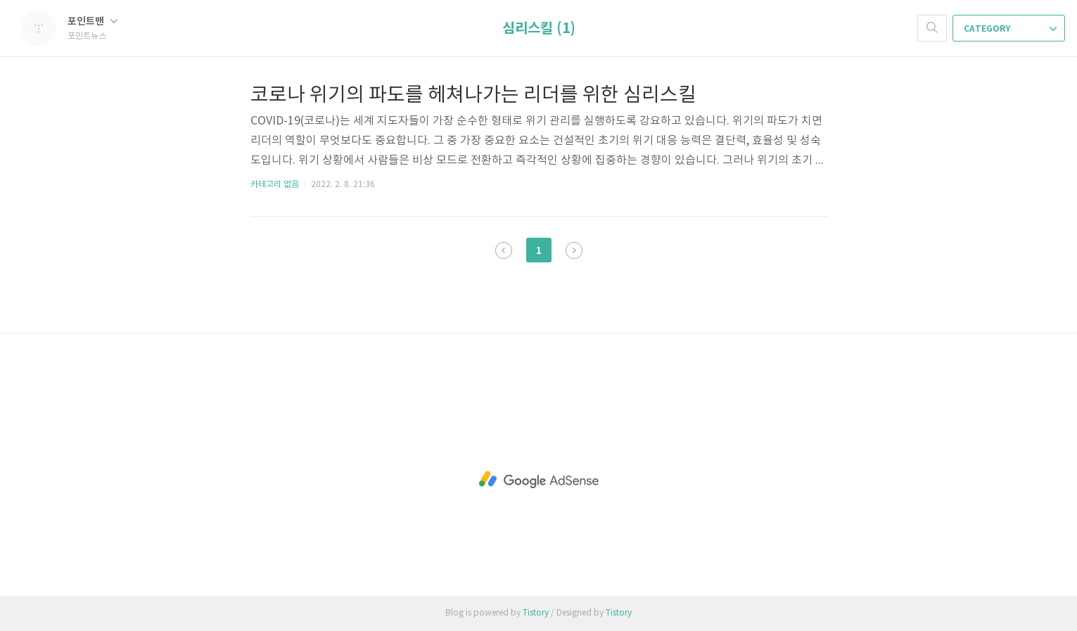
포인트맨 (92, 21)
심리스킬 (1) (538, 28)
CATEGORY (1010, 29)
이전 (503, 250)
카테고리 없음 (274, 184)
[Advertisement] (538, 479)
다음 (574, 250)
